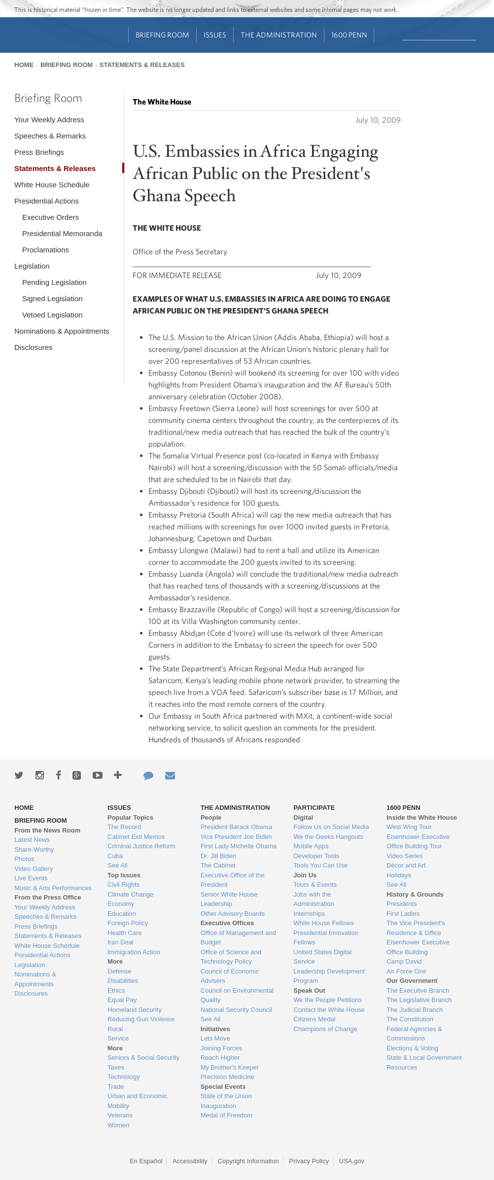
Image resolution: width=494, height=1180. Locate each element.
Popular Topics (130, 817)
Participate (314, 807)
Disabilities (122, 980)
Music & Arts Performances (53, 888)
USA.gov (351, 1161)
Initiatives (215, 1029)
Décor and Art (406, 865)
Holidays (399, 875)
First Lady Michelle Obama (239, 846)
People (211, 817)
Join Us (305, 875)
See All (117, 865)
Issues (215, 35)
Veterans (120, 1115)
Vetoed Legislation (52, 315)
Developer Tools (316, 856)
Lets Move (215, 1038)
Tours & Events (314, 884)
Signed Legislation (52, 298)
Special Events (223, 1086)
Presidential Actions (46, 201)
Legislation (32, 266)
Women (118, 1125)
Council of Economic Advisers (230, 976)
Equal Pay (122, 1000)
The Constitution (410, 1019)
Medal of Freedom (227, 1115)
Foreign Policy (127, 923)
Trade (115, 1086)
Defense (119, 971)
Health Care (124, 933)
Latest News (32, 839)
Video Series (405, 856)
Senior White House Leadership (229, 899)
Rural (115, 1029)
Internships (309, 913)
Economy (120, 903)
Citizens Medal (314, 1019)
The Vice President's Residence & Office (416, 928)
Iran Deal (120, 942)
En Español (146, 1161)
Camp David (404, 961)
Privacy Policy (309, 1161)
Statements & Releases (142, 65)
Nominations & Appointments (61, 331)
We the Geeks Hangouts (328, 836)
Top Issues (124, 875)
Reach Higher (220, 1057)
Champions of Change (325, 1029)
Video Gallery (33, 868)
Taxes (115, 1067)
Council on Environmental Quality (237, 995)
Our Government (412, 980)
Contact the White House (329, 1009)
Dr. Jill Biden (218, 856)
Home (24, 65)
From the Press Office (47, 897)
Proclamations (45, 249)
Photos (24, 859)
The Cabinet (218, 865)
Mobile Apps (310, 846)
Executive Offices (227, 923)
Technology (123, 1076)
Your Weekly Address (49, 119)
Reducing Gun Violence (141, 1019)
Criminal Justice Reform (141, 846)
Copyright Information (248, 1161)
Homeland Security (134, 1009)
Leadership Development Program (329, 976)
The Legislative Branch (419, 1000)
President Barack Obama (236, 827)
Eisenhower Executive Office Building (418, 947)
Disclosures (33, 347)
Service (118, 1038)
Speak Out (309, 990)
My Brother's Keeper (230, 1067)
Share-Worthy (34, 849)
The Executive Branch (418, 990)
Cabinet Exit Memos (136, 836)
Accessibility (190, 1161)
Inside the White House (422, 817)
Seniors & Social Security (143, 1057)
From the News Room (47, 830)
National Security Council (236, 1009)
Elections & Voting (412, 1048)
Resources (402, 1067)
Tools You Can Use (320, 865)
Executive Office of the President (233, 880)
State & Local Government (424, 1057)
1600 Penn (349, 35)
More (115, 961)
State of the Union (226, 1096)
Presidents (402, 903)
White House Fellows (323, 923)
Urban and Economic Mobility (137, 1101)
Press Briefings (39, 152)
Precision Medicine (227, 1076)
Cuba (115, 856)
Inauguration (218, 1106)
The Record (124, 827)
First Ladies (403, 913)
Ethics (116, 990)
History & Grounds (415, 894)
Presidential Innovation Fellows (325, 937)
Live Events (30, 878)
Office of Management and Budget (238, 937)
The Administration (279, 35)
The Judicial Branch (415, 1009)
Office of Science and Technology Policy (231, 957)
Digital (303, 817)
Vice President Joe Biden (236, 836)
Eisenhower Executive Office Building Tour (418, 841)
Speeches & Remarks (50, 136)
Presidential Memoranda (62, 233)
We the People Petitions (327, 1000)
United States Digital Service (322, 957)
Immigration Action (133, 952)
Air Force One (406, 971)
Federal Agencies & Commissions (414, 1033)
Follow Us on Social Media (331, 827)
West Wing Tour (409, 827)
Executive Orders (50, 217)
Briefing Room (162, 35)
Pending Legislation (54, 282)
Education (121, 913)
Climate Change (130, 894)
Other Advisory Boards (233, 913)
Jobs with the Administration (313, 899)
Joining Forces (222, 1048)
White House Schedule (52, 184)
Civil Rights (123, 884)
